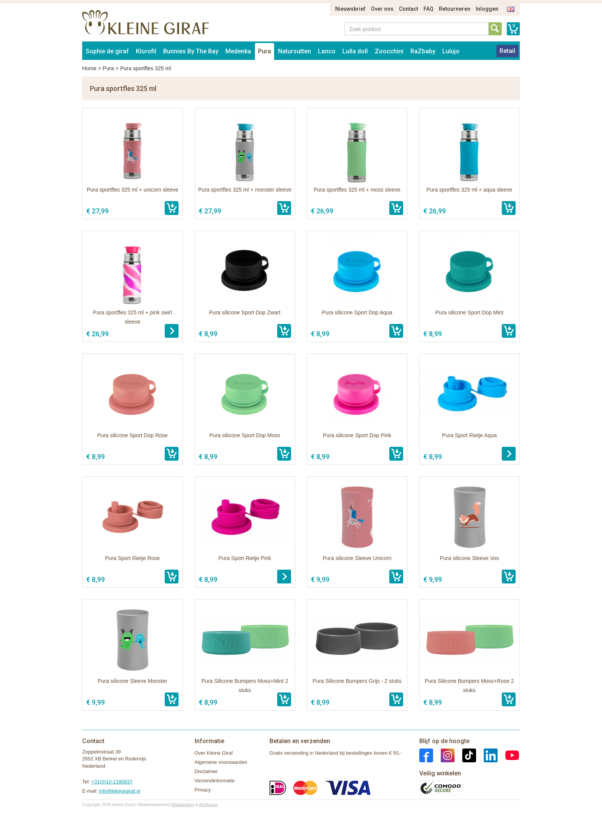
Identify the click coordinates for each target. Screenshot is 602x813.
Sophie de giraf (107, 51)
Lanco (327, 51)
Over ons (382, 9)
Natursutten (294, 51)
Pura (264, 51)
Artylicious (208, 804)
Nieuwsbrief (350, 9)
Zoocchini (389, 51)
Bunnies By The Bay (190, 51)
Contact (408, 9)
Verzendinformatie (215, 780)
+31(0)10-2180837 (111, 782)
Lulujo (451, 51)
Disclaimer (206, 771)
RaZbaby (422, 51)
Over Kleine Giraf (214, 753)
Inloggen (487, 9)
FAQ (428, 9)
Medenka (238, 51)
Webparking (183, 804)
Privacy (203, 790)
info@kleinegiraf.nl (119, 791)
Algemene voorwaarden (221, 762)
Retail (507, 51)
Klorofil (146, 51)
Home (89, 68)
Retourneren (454, 9)
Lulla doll (355, 51)
